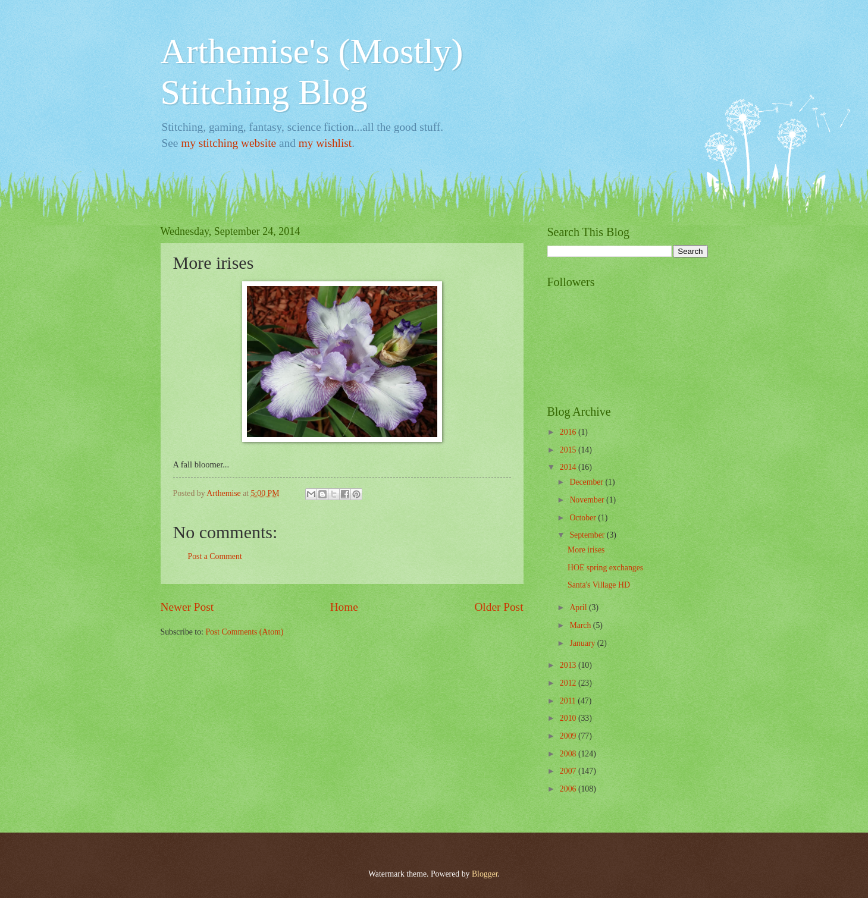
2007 (569, 771)
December (587, 482)
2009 (569, 735)
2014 (569, 467)
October (583, 517)
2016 (569, 432)
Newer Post (187, 607)
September (587, 534)
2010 (569, 718)
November (587, 499)
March (581, 625)
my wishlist (325, 143)
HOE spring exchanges (605, 567)
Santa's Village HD (599, 584)
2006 (569, 788)
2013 (569, 665)
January (583, 643)
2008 (569, 753)
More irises (586, 549)
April (579, 607)
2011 (569, 700)
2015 (569, 449)
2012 (569, 683)
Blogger (485, 873)
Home (344, 607)
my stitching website (228, 143)
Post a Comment (215, 556)
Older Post (498, 607)
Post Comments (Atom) (244, 631)
